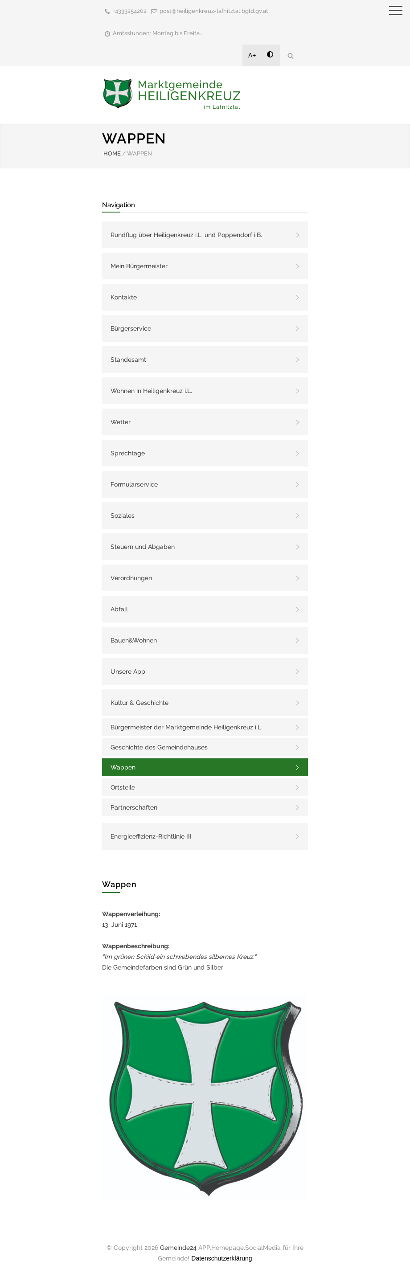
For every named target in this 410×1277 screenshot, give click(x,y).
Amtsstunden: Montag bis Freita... (158, 33)
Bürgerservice (131, 328)
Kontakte (124, 297)
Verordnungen (131, 577)
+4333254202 (130, 11)
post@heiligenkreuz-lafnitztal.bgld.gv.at (214, 11)
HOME (112, 153)
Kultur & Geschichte (139, 702)
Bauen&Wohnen (134, 640)
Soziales (123, 515)
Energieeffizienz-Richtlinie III (151, 836)
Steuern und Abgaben (143, 546)
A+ (252, 55)
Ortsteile (123, 787)
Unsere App (128, 671)
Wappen (123, 767)
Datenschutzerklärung (221, 1258)
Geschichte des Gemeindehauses (159, 747)
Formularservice (134, 484)
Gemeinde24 (178, 1247)
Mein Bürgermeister (139, 266)
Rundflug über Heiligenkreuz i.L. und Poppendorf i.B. (186, 234)
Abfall (119, 609)
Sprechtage (128, 453)
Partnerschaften (134, 807)
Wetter (121, 422)
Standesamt (128, 359)
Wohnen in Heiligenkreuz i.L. (151, 390)
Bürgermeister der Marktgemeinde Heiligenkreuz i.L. (186, 727)
